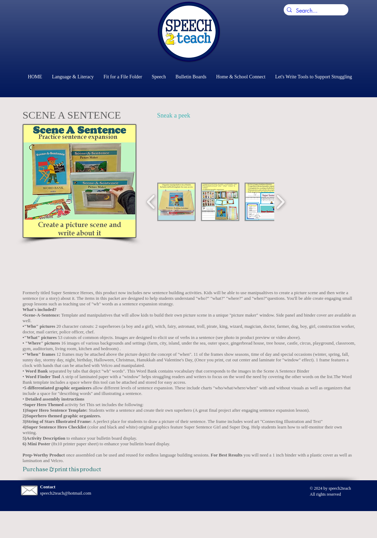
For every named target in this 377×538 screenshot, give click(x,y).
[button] (176, 202)
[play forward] (280, 201)
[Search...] (315, 10)
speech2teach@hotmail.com (66, 493)
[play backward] (151, 201)
